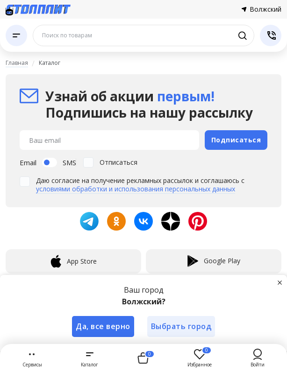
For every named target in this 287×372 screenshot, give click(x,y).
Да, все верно (103, 326)
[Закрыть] (279, 282)
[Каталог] (16, 35)
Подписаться (236, 139)
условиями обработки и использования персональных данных (135, 188)
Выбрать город (181, 326)
